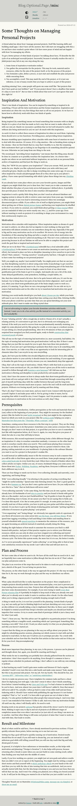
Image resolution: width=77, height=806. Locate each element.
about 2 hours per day (50, 295)
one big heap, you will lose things (52, 516)
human (29, 803)
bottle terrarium (34, 415)
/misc (54, 5)
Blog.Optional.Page (33, 5)
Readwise (34, 466)
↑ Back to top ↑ (38, 799)
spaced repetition (29, 521)
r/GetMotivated (32, 247)
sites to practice (37, 493)
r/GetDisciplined (8, 249)
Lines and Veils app (39, 684)
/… (44, 18)
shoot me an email (9, 784)
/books (35, 15)
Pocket (18, 466)
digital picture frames (32, 205)
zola (41, 803)
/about (45, 15)
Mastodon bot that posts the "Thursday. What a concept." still (27, 420)
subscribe (47, 803)
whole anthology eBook (41, 763)
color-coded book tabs (10, 461)
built (34, 803)
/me (44, 12)
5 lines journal (62, 208)
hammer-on (16, 484)
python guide (48, 418)
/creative (35, 18)
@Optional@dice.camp (40, 782)
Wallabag (25, 466)
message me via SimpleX (60, 782)
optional (29, 707)
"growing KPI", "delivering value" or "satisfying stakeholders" (27, 675)
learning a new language (38, 370)
